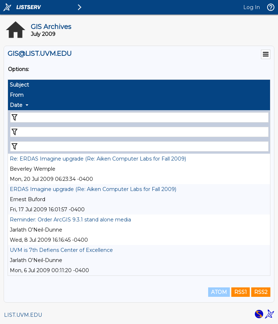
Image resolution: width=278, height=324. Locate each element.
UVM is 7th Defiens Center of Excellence (61, 250)
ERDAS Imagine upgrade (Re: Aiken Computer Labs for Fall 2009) (93, 189)
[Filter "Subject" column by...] (139, 117)
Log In (251, 7)
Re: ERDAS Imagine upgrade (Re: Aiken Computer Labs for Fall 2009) (98, 158)
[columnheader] (139, 85)
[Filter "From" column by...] (139, 132)
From (17, 95)
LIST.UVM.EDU (23, 315)
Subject (19, 85)
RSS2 (261, 292)
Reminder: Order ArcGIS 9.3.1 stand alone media (70, 219)
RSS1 (240, 292)
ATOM (219, 292)
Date (16, 105)
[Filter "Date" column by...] (139, 146)
